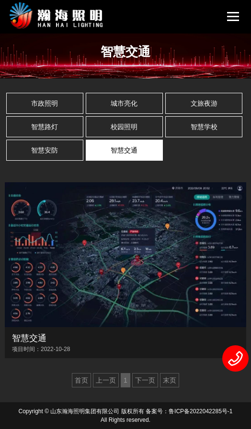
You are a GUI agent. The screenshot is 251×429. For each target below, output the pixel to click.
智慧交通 (124, 150)
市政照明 (44, 103)
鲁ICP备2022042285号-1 (200, 411)
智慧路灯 (44, 127)
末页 (169, 380)
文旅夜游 (204, 103)
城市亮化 (124, 103)
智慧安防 (44, 150)
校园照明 (124, 127)
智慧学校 (204, 127)
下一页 (145, 380)
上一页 (106, 380)
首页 (81, 380)
